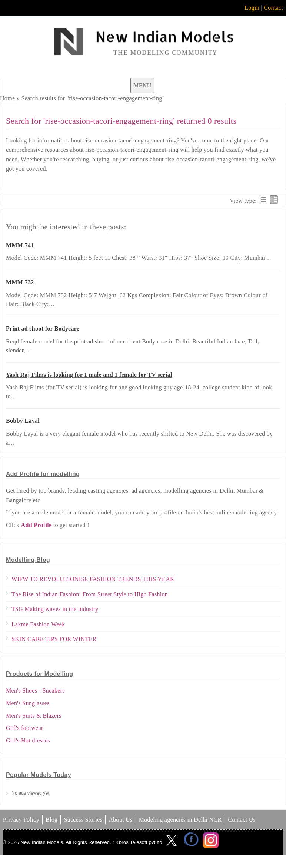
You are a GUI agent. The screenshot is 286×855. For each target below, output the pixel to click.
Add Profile (36, 525)
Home (7, 98)
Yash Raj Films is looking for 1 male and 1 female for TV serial (89, 375)
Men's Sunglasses (28, 703)
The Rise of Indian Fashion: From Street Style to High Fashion (89, 594)
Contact (273, 7)
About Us (120, 820)
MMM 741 (20, 245)
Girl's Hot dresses (28, 740)
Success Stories (83, 820)
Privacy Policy (21, 820)
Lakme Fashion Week (38, 624)
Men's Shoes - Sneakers (35, 690)
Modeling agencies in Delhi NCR (180, 820)
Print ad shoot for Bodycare (42, 328)
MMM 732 (20, 282)
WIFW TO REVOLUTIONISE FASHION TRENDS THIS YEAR (92, 579)
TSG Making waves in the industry (55, 609)
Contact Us (242, 820)
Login (252, 7)
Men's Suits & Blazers (33, 715)
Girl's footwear (24, 728)
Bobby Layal (23, 421)
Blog (51, 820)
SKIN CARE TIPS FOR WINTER (54, 639)
